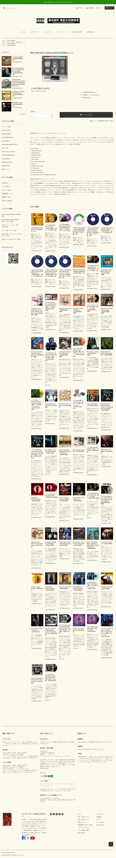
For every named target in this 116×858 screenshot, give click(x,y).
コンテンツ (61, 32)
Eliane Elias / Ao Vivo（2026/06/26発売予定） (18, 104)
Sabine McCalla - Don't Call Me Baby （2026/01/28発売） (78, 499)
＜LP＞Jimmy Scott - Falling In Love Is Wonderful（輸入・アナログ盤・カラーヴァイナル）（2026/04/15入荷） (78, 352)
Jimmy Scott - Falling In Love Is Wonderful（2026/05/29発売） (65, 354)
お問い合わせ (90, 32)
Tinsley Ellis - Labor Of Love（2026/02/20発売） (107, 543)
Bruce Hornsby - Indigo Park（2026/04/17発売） (79, 450)
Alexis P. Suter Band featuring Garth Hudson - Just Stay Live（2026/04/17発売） (65, 452)
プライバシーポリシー (84, 827)
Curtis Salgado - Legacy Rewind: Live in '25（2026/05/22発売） (107, 272)
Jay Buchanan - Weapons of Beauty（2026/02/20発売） (50, 588)
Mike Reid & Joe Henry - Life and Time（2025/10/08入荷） (37, 630)
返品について (93, 121)
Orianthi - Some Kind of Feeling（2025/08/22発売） (79, 630)
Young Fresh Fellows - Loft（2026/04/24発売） (92, 404)
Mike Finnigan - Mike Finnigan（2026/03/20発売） (106, 451)
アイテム (109, 8)
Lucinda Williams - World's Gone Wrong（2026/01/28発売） (78, 588)
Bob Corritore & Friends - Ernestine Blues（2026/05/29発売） (107, 311)
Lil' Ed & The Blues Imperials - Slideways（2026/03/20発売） (64, 499)
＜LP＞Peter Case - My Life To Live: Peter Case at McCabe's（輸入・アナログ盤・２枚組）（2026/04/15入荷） (51, 356)
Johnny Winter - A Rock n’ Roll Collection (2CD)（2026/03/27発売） (65, 544)
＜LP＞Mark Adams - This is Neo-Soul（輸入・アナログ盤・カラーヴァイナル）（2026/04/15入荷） (78, 404)
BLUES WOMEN (11, 40)
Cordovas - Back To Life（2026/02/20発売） (65, 587)
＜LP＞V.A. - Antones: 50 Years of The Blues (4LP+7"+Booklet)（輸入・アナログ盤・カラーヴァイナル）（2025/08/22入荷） (107, 632)
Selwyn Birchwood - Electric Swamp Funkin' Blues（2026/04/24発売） (107, 353)
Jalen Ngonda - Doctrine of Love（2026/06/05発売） (37, 229)
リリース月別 (11, 42)
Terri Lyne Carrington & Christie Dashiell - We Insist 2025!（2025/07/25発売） (37, 680)
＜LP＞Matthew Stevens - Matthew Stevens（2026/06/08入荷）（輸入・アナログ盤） (93, 268)
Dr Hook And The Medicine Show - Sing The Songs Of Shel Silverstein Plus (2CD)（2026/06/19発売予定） (18, 82)
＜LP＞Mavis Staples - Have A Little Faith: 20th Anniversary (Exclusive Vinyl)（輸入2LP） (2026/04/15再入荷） (107, 500)
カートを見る (100, 822)
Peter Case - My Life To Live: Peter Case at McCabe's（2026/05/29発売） (37, 354)
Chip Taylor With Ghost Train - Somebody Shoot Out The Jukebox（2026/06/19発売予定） (18, 71)
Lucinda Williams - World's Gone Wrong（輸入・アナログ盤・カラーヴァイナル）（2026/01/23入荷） (92, 585)
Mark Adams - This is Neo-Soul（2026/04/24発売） (65, 405)
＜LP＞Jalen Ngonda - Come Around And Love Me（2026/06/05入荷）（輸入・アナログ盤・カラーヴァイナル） (65, 227)
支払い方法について (83, 817)
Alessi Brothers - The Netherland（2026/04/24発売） (51, 405)
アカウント (81, 8)
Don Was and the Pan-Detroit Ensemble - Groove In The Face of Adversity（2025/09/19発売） (51, 632)
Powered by (13, 855)
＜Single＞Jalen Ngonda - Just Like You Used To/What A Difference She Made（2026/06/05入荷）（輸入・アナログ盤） (93, 231)
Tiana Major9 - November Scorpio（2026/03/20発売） (36, 499)
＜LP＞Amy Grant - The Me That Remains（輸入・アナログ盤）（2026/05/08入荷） (92, 308)
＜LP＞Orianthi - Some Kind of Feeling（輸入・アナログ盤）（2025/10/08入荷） (93, 629)
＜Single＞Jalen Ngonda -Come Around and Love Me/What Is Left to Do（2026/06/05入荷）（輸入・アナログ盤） (51, 273)
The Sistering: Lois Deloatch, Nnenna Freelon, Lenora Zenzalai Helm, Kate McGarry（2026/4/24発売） (107, 407)
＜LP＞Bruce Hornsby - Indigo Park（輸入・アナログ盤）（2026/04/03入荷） (93, 450)
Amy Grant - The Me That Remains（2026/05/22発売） (78, 311)
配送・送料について (83, 819)
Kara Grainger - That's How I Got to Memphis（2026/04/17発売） (50, 451)
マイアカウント (101, 814)
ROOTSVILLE (28, 830)
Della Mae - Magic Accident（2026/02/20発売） (37, 588)
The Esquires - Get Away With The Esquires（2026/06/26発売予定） (18, 93)
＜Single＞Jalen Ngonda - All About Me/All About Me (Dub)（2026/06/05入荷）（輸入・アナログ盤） (79, 231)
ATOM (83, 833)
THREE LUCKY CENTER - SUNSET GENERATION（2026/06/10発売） (79, 271)
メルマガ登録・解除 (76, 32)
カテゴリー (35, 32)
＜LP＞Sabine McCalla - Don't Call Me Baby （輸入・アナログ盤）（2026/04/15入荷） (93, 496)
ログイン (100, 8)
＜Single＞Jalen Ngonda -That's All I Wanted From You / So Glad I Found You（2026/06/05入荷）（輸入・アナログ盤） (65, 273)
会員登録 (91, 8)
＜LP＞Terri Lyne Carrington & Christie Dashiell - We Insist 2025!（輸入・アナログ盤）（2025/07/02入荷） (51, 677)
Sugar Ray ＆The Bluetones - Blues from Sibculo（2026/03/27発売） (37, 544)
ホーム (23, 32)
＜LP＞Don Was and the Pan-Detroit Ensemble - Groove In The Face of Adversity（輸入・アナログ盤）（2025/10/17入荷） (65, 629)
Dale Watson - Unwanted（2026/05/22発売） (65, 310)
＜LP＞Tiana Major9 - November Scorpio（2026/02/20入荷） (51, 496)
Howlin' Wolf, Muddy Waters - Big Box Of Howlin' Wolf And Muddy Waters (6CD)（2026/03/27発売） (93, 545)
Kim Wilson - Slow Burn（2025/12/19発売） (107, 587)
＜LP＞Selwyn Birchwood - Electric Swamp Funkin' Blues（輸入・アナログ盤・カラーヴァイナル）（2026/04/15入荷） (37, 405)
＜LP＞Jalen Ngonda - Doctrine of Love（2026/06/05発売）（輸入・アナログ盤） (51, 227)
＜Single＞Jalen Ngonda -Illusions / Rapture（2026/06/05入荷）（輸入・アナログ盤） (107, 230)
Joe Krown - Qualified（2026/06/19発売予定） (18, 58)
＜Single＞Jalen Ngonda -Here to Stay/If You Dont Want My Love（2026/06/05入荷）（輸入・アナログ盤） (37, 273)
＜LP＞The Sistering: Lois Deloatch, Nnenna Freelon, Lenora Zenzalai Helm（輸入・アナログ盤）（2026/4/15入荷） (37, 453)
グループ (47, 32)
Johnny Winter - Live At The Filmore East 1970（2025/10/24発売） (78, 544)
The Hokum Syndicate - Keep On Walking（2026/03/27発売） (51, 544)
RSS (79, 833)
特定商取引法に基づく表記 (105, 121)
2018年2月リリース (20, 42)
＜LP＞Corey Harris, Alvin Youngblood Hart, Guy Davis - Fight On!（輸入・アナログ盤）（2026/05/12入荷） (51, 306)
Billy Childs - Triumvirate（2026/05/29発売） (93, 353)
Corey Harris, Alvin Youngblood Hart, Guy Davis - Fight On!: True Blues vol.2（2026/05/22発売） (37, 311)
